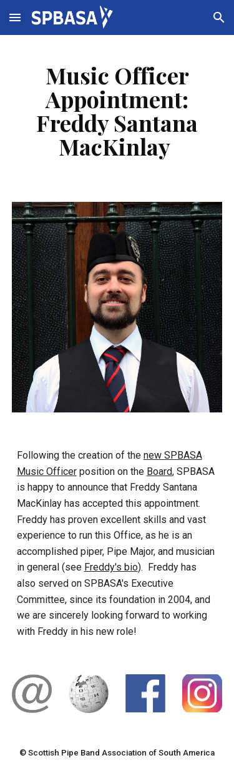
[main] (117, 111)
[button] (15, 17)
